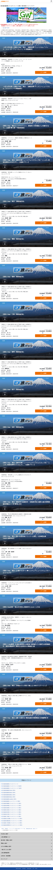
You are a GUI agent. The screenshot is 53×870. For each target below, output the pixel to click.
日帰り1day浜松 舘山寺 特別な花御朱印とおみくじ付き (21, 607)
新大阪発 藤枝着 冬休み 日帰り (9, 790)
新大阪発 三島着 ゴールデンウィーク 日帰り (11, 816)
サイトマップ (4, 859)
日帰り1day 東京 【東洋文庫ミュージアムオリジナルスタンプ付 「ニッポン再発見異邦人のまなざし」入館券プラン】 (26, 464)
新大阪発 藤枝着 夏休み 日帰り (9, 794)
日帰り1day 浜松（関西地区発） (14, 427)
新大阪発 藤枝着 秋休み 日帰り (9, 792)
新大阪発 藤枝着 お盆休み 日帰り (9, 799)
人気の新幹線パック (5, 837)
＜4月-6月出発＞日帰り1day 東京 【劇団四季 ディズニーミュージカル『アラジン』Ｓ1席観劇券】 (26, 87)
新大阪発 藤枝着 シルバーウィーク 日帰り (11, 801)
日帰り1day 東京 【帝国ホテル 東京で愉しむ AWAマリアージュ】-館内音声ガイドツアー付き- (26, 753)
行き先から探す (4, 833)
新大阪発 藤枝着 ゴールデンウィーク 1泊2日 (11, 788)
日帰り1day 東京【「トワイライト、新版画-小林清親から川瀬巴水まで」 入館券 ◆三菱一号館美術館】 (26, 127)
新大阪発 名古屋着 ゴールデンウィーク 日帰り (12, 818)
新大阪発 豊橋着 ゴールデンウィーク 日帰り (11, 803)
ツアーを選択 (43, 72)
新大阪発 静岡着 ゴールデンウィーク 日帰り (11, 805)
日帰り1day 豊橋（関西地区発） (14, 239)
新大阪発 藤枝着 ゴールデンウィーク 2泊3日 (11, 786)
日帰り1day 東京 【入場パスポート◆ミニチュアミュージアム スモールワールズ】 (26, 571)
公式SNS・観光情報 (5, 855)
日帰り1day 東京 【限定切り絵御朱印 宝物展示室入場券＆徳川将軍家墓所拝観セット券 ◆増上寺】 (26, 503)
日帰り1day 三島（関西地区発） (14, 314)
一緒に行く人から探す (6, 849)
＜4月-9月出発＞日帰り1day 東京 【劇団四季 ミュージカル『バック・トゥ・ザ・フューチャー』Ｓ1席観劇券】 (25, 48)
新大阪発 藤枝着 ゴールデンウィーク (10, 783)
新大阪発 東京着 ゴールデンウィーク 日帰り (11, 812)
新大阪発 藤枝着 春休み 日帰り (9, 796)
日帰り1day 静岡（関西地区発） (14, 352)
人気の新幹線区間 (5, 852)
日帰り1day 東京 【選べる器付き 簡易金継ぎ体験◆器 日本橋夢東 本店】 (25, 719)
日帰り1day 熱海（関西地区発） (14, 277)
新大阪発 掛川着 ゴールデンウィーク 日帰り (11, 814)
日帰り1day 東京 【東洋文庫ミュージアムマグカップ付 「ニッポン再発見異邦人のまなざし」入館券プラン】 (26, 161)
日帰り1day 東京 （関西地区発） (14, 201)
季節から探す (4, 843)
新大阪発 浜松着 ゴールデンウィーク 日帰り (11, 809)
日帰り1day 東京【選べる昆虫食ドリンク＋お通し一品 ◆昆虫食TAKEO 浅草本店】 (24, 537)
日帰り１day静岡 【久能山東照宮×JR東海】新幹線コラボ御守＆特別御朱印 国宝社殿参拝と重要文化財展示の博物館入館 (26, 645)
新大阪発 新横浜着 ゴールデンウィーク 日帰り (12, 820)
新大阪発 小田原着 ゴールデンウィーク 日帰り (12, 822)
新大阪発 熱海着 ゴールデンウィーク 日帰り (11, 807)
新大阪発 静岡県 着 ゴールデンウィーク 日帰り (12, 825)
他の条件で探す (6, 27)
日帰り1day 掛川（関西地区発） (14, 389)
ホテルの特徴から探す (6, 846)
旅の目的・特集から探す (6, 840)
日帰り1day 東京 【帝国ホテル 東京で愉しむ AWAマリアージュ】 (25, 685)
